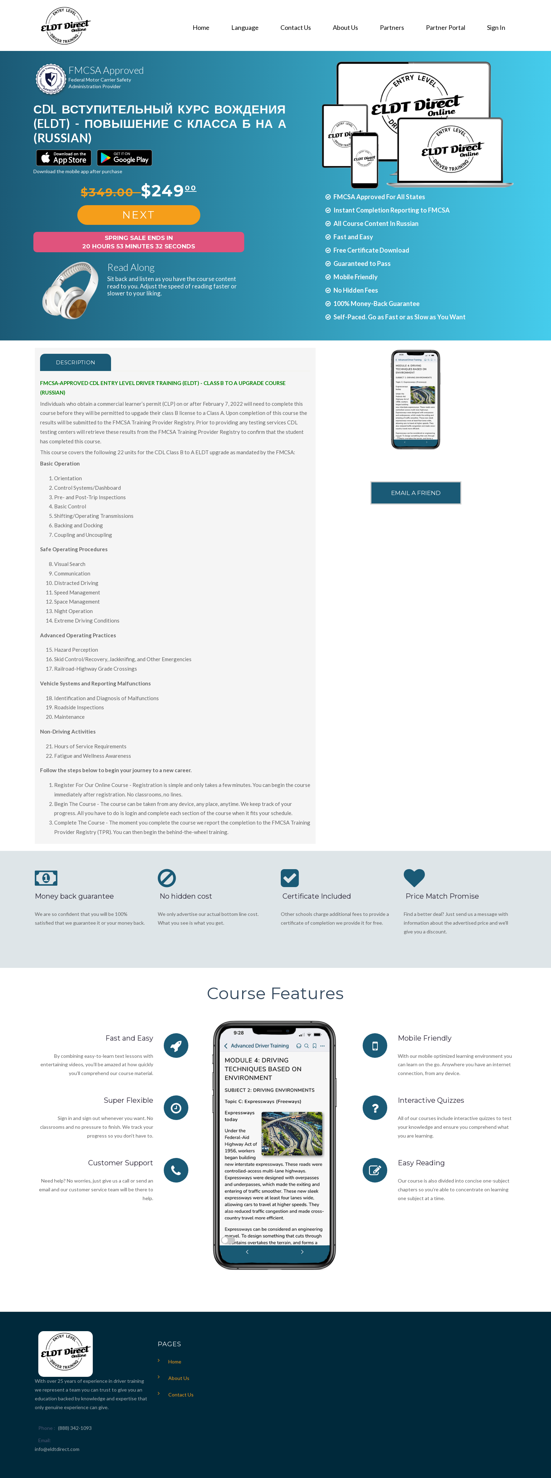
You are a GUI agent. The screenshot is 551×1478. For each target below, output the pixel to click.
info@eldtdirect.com (57, 1449)
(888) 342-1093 (75, 1428)
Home (174, 1362)
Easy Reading (421, 1163)
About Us (178, 1378)
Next (138, 214)
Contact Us (181, 1395)
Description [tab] (75, 362)
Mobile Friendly (425, 1038)
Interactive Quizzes (431, 1100)
